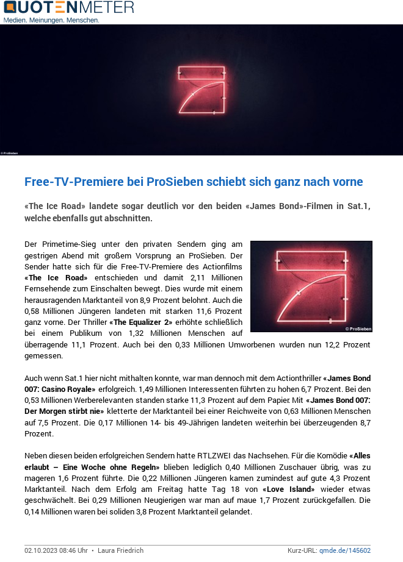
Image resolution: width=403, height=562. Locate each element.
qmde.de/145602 (345, 550)
